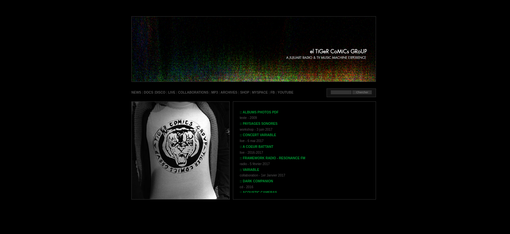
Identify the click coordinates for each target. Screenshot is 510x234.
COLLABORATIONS (193, 92)
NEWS (136, 92)
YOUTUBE (285, 92)
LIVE (171, 92)
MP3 (214, 92)
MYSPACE (260, 92)
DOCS (148, 92)
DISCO (160, 92)
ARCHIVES (229, 92)
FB (273, 92)
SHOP (244, 92)
